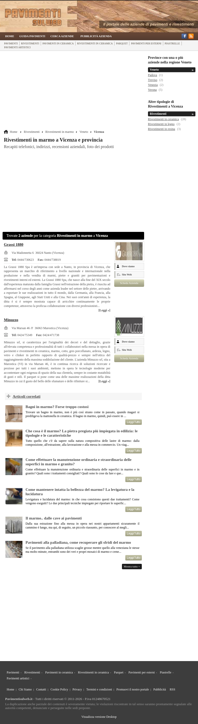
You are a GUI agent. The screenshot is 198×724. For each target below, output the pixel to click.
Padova (152, 75)
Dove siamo (128, 266)
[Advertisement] (74, 91)
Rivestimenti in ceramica (95, 43)
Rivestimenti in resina (161, 129)
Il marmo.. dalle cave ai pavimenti (54, 518)
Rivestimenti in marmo (59, 132)
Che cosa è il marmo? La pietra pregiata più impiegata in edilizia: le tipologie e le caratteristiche (82, 433)
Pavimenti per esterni (146, 43)
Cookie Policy (59, 689)
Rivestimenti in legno (161, 124)
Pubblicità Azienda (96, 36)
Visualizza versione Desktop (99, 717)
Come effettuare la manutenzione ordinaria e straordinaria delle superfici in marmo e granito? (78, 462)
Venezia (153, 85)
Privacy (77, 689)
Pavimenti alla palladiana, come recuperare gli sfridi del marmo (78, 542)
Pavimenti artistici (17, 47)
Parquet (122, 43)
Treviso (152, 80)
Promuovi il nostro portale (133, 689)
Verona (152, 90)
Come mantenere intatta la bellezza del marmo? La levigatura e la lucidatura (80, 491)
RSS (172, 689)
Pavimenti (11, 43)
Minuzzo (11, 320)
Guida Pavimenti (32, 36)
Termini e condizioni (99, 689)
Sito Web (127, 274)
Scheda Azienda (129, 282)
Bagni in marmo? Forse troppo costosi (57, 407)
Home (9, 36)
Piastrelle (172, 43)
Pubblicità (159, 689)
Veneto (83, 132)
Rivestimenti (30, 43)
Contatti (41, 689)
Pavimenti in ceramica (58, 43)
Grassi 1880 (13, 244)
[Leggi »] (104, 310)
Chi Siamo (25, 689)
